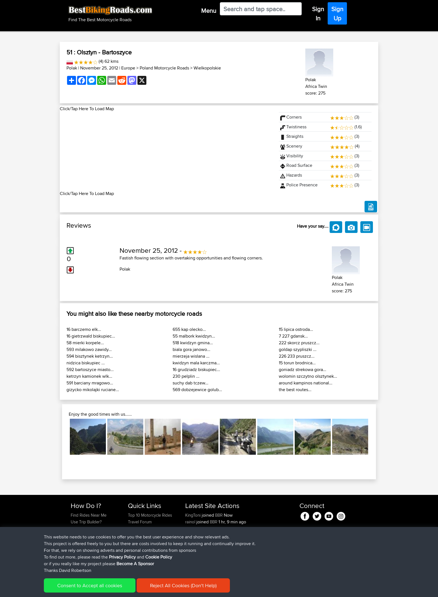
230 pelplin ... (186, 376)
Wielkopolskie (207, 68)
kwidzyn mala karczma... (196, 363)
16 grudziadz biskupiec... (196, 369)
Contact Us (138, 542)
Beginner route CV (244, 555)
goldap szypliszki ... (297, 349)
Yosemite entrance (244, 535)
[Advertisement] (166, 151)
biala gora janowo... (191, 349)
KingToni (193, 515)
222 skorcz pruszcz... (299, 343)
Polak (71, 68)
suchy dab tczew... (190, 383)
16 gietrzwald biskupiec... (90, 336)
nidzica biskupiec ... (85, 363)
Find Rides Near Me (88, 515)
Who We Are (139, 535)
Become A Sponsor (88, 542)
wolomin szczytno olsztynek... (308, 376)
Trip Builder (138, 528)
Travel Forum (140, 522)
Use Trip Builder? (86, 522)
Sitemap (122, 589)
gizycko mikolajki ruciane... (92, 389)
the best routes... (295, 389)
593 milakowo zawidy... (89, 349)
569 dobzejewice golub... (197, 389)
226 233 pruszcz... (297, 356)
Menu (208, 10)
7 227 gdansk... (293, 336)
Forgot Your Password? (92, 535)
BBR (219, 515)
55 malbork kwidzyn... (194, 336)
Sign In (318, 13)
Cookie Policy (173, 589)
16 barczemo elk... (83, 329)
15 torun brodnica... (297, 363)
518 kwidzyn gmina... (193, 343)
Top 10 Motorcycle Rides (150, 515)
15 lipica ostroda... (296, 329)
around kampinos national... (305, 383)
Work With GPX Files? (90, 528)
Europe (128, 68)
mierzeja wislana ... (191, 356)
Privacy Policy (145, 589)
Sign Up (337, 13)
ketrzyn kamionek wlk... (89, 376)
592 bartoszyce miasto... (90, 369)
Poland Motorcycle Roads (164, 68)
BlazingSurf (196, 528)
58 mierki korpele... (85, 343)
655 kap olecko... (189, 329)
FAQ (74, 549)
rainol (190, 522)
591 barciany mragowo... (89, 383)
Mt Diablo (236, 528)
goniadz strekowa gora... (302, 369)
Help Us (135, 549)
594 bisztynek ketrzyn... (89, 356)
